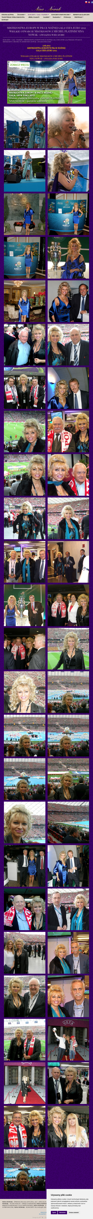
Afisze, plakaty (33, 17)
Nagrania (56, 17)
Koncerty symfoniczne (60, 15)
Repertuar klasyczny (81, 15)
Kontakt (5, 20)
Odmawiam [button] (62, 1212)
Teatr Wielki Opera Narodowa (13, 17)
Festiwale (78, 17)
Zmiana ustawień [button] (74, 1212)
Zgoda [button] (54, 1212)
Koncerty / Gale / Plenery (38, 15)
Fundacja (67, 17)
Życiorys (20, 15)
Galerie (46, 17)
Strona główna (8, 15)
